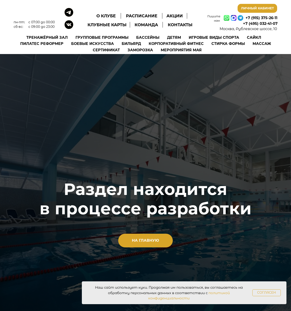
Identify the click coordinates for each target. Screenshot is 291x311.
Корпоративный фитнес (176, 43)
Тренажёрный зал (47, 37)
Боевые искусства (92, 43)
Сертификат (106, 50)
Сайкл (254, 37)
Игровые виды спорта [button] (214, 37)
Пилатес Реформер (41, 43)
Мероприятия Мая (181, 50)
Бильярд (131, 43)
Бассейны (147, 37)
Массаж (262, 43)
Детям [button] (174, 37)
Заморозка (140, 50)
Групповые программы (101, 37)
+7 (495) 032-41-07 (260, 23)
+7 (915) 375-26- (260, 18)
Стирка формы (228, 43)
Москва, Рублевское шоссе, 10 (248, 29)
